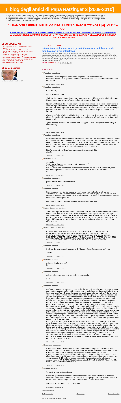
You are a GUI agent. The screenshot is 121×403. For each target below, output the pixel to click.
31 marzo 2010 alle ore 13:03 (55, 185)
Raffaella (47, 158)
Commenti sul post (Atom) (57, 398)
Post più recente (47, 394)
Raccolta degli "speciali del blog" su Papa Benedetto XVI (19, 57)
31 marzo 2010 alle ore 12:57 (55, 132)
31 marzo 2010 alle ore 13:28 (55, 342)
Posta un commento (48, 390)
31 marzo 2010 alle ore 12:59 (55, 175)
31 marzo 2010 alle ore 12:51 (55, 84)
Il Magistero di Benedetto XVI (10, 53)
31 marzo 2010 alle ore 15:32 (55, 365)
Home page (80, 394)
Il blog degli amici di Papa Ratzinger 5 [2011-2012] (17, 51)
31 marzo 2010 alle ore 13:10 (55, 224)
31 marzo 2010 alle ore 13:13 (55, 268)
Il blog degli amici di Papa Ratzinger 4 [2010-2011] (17, 59)
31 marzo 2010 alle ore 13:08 (55, 205)
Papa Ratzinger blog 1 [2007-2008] (12, 62)
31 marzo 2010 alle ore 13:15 (55, 282)
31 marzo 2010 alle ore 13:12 (55, 256)
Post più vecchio (113, 394)
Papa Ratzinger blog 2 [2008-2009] (12, 60)
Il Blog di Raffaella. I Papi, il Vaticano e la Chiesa (16, 50)
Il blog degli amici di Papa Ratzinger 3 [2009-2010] (60, 9)
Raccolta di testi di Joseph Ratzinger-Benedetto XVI (17, 56)
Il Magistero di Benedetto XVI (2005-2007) (14, 54)
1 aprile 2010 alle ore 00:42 (54, 387)
